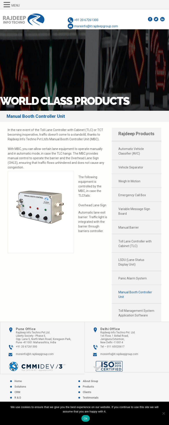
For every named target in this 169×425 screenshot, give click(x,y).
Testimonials (91, 397)
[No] (163, 413)
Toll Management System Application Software (136, 313)
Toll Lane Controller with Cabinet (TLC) (135, 244)
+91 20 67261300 (86, 20)
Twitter (156, 19)
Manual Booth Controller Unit (135, 294)
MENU (15, 5)
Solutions (20, 386)
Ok (85, 418)
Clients (87, 392)
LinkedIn (162, 19)
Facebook (150, 19)
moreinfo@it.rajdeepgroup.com (96, 26)
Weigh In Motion (129, 181)
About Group (90, 381)
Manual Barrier (128, 227)
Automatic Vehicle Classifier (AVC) (131, 151)
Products (88, 386)
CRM (17, 392)
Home (18, 381)
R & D (18, 397)
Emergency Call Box (132, 195)
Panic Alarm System (132, 278)
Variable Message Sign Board (134, 211)
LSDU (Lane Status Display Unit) (131, 262)
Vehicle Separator (130, 167)
